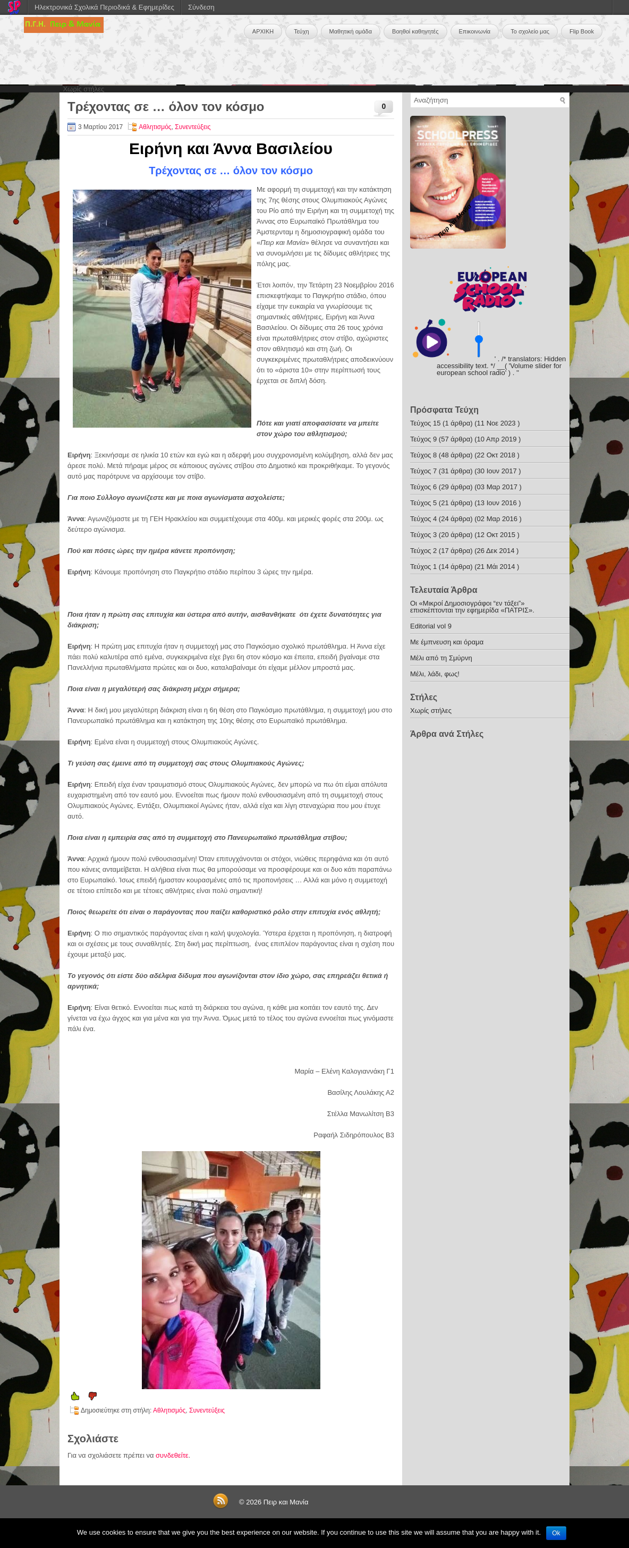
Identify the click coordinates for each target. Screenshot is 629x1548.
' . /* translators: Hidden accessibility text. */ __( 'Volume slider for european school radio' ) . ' (501, 366)
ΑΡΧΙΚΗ (263, 31)
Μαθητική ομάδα (350, 31)
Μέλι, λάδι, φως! (435, 674)
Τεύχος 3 (423, 535)
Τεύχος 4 (423, 519)
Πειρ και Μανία (286, 1502)
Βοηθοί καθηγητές (415, 31)
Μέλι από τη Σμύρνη (441, 658)
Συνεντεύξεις (192, 127)
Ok (556, 1533)
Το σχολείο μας (530, 31)
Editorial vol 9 (431, 626)
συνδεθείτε (172, 1455)
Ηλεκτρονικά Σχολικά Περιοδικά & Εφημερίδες (104, 7)
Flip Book (582, 31)
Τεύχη (301, 31)
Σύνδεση (201, 7)
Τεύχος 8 (423, 455)
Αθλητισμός (155, 127)
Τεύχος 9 (423, 439)
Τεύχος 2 (423, 551)
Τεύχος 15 (425, 423)
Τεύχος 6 (423, 487)
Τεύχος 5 (423, 503)
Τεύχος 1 (423, 567)
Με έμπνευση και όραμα (446, 642)
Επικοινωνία (475, 31)
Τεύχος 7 (423, 471)
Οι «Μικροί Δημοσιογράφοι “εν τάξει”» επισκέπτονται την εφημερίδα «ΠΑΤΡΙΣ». (472, 606)
